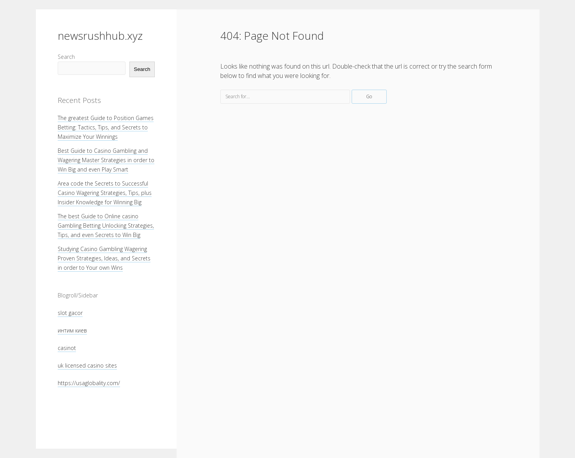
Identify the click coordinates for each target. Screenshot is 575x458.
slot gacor (70, 313)
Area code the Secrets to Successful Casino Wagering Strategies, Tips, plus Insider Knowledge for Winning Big (105, 193)
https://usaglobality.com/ (89, 383)
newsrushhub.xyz (100, 35)
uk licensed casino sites (87, 365)
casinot (67, 348)
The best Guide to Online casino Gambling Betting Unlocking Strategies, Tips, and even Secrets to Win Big (106, 225)
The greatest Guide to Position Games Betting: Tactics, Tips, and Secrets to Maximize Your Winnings (106, 127)
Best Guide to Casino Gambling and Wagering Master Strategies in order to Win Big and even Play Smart (106, 160)
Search (66, 56)
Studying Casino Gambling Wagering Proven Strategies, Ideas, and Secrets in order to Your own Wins (104, 258)
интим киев (72, 330)
